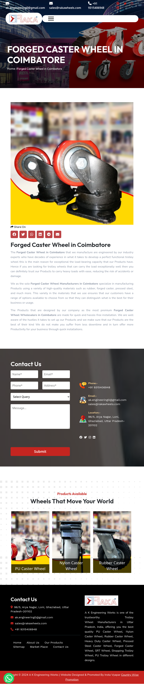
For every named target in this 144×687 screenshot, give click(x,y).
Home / (12, 69)
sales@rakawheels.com (65, 6)
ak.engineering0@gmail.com (25, 6)
